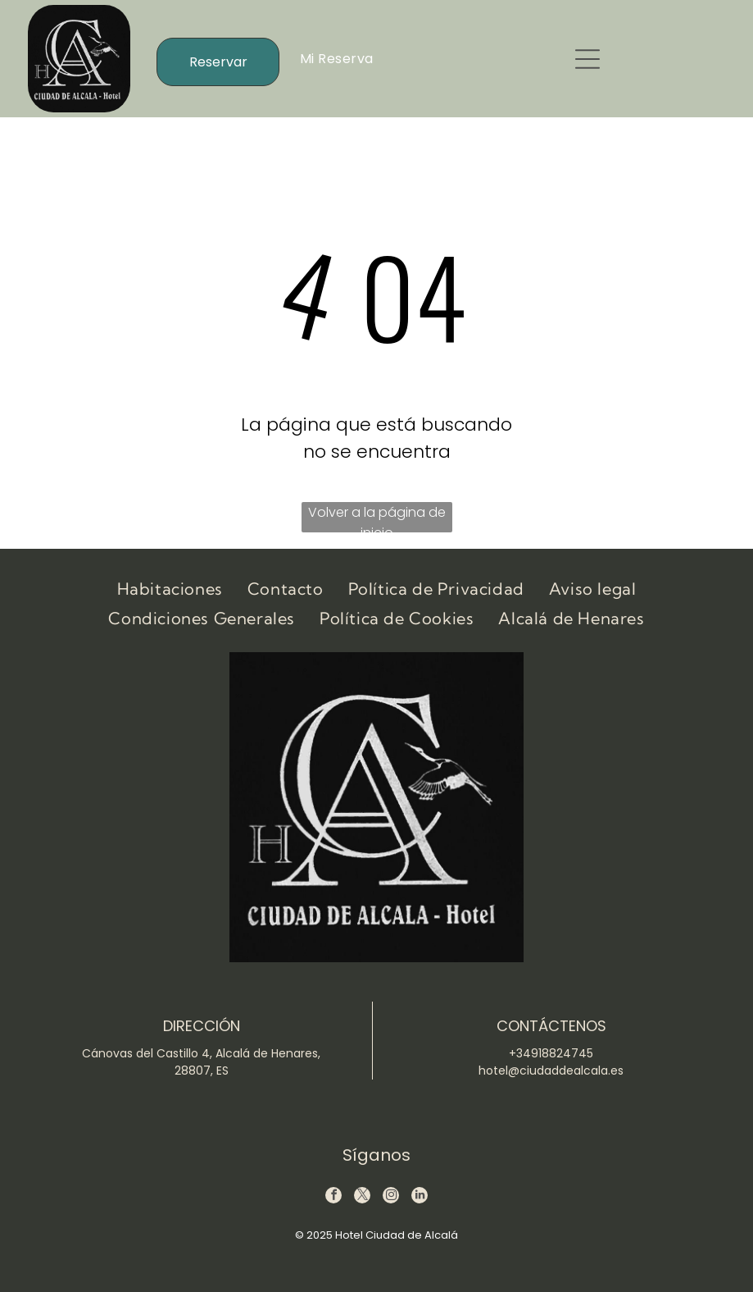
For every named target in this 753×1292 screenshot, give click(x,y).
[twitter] (362, 1197)
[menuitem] (337, 58)
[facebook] (333, 1197)
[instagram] (391, 1197)
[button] (587, 59)
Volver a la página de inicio (377, 517)
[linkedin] (419, 1197)
